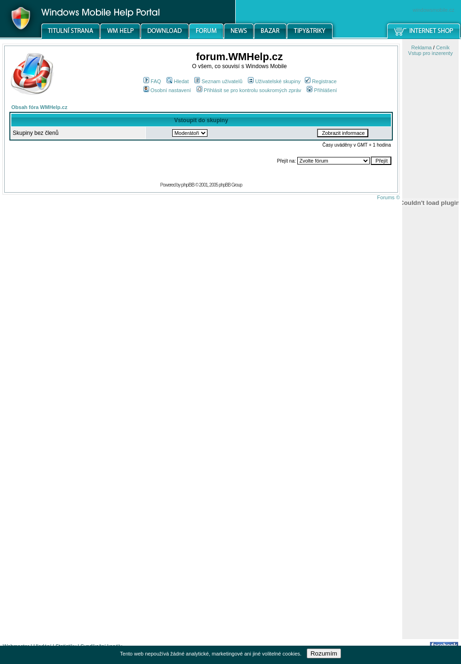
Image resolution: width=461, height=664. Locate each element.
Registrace (321, 81)
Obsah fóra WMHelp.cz (39, 107)
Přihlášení (322, 90)
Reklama (421, 47)
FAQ (152, 81)
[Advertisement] (430, 490)
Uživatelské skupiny (274, 81)
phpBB (187, 184)
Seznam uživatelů (218, 81)
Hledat (178, 81)
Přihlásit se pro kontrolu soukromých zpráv (249, 90)
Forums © (388, 197)
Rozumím (323, 653)
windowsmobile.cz (433, 10)
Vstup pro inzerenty (430, 53)
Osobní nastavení (167, 90)
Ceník (443, 47)
